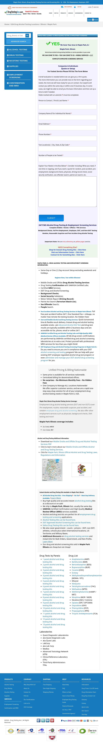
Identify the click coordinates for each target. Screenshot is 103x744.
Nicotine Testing (18, 60)
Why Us (56, 13)
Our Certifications (29, 699)
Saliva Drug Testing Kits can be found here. (61, 525)
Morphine (76, 597)
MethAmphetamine (80, 592)
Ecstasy (75, 573)
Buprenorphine (78, 567)
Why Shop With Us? (30, 685)
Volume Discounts (67, 706)
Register (96, 7)
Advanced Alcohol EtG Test (69, 325)
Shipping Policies (48, 692)
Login (90, 7)
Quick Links (85, 707)
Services (70, 13)
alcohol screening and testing (53, 352)
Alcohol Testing (18, 49)
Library (84, 703)
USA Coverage (28, 707)
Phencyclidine (77, 608)
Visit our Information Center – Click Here (67, 252)
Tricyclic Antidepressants (82, 613)
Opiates (75, 602)
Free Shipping (68, 7)
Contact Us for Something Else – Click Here (67, 255)
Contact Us (88, 13)
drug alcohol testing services (76, 536)
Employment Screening (16, 76)
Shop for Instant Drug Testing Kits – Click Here (67, 250)
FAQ (63, 688)
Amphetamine (78, 559)
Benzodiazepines (79, 564)
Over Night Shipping (49, 688)
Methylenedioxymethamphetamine (87, 575)
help (64, 679)
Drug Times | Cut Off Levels (90, 688)
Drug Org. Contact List (88, 696)
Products (63, 13)
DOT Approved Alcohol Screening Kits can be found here (66, 522)
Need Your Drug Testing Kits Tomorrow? (24, 7)
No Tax (79, 7)
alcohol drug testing (83, 501)
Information (79, 13)
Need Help (65, 685)
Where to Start (66, 692)
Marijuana (76, 583)
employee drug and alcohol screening (61, 410)
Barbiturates (77, 562)
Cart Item (93, 20)
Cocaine (75, 570)
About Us (26, 688)
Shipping (46, 679)
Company (27, 679)
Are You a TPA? (66, 710)
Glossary (84, 699)
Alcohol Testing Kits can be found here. (59, 520)
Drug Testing (16, 55)
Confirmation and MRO (17, 84)
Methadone (77, 589)
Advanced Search (18, 41)
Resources (86, 679)
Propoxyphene (78, 611)
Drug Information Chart (89, 692)
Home (50, 13)
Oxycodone (76, 605)
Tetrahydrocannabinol (81, 586)
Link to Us (27, 703)
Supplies (13, 66)
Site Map (84, 714)
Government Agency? (68, 713)
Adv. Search (85, 711)
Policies (26, 696)
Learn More (56, 498)
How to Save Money (68, 696)
